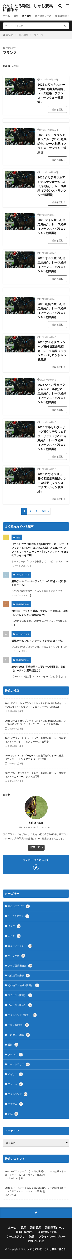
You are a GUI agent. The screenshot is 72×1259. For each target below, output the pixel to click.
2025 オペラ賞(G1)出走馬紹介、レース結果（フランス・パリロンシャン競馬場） (51, 264)
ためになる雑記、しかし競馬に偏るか (28, 8)
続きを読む (57, 109)
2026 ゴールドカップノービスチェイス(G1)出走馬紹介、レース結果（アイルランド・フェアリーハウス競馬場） (35, 722)
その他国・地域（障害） (23, 985)
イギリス (15, 1074)
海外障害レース (43, 15)
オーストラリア (19, 1064)
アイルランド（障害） (22, 1015)
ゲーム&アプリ (22, 575)
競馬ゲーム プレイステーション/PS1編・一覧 (37, 640)
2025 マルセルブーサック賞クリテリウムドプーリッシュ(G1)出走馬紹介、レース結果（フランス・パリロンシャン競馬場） (51, 438)
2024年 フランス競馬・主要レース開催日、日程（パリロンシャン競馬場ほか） (40, 612)
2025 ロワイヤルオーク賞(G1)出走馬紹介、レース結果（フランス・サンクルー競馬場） (51, 93)
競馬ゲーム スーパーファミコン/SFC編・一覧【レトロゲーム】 (40, 583)
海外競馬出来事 (19, 975)
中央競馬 (15, 1104)
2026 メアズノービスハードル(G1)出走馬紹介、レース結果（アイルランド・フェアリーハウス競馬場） (35, 740)
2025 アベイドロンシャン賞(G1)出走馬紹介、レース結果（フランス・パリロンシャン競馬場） (51, 350)
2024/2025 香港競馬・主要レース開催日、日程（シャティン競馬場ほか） (38, 668)
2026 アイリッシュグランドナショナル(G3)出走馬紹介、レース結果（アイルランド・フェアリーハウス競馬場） (35, 705)
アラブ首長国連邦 (20, 966)
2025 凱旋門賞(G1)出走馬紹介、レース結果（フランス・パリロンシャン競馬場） (51, 310)
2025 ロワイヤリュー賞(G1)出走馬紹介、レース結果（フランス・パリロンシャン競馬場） (51, 482)
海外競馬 (26, 15)
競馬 (16, 15)
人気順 (15, 66)
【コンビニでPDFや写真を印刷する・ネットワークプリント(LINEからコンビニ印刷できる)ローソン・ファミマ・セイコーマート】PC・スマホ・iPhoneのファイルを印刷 (40, 550)
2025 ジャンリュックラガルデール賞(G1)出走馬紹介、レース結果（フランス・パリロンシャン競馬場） (51, 393)
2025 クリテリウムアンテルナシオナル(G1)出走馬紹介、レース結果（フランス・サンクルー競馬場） (51, 186)
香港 (13, 1045)
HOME (9, 35)
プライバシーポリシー (52, 1236)
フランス (38, 35)
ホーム (6, 15)
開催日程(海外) (62, 15)
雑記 (18, 537)
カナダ (14, 936)
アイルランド (17, 1094)
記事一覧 (35, 847)
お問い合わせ (36, 1241)
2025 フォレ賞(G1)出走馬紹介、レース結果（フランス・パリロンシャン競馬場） (51, 226)
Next (44, 511)
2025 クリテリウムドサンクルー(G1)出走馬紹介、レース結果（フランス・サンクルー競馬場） (51, 143)
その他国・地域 (19, 1035)
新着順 (6, 66)
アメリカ (15, 1084)
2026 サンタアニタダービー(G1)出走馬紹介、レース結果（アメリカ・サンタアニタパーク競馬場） (34, 757)
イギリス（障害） (20, 1005)
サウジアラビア (19, 906)
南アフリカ (16, 956)
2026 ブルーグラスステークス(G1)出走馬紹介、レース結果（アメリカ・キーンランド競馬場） (35, 775)
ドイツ (14, 926)
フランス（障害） (20, 995)
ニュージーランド (20, 946)
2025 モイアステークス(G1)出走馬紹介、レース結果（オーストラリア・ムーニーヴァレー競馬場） (35, 1173)
